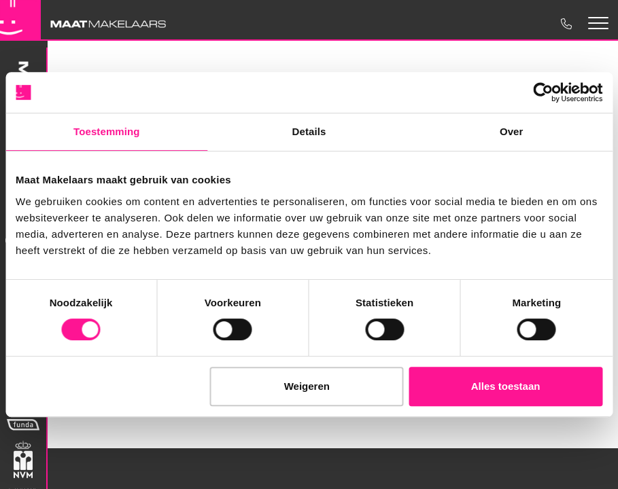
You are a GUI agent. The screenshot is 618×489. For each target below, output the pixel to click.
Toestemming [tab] (106, 131)
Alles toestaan (505, 386)
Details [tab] (309, 131)
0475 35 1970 (565, 23)
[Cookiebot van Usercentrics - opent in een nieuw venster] (542, 92)
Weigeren (307, 386)
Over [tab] (511, 131)
